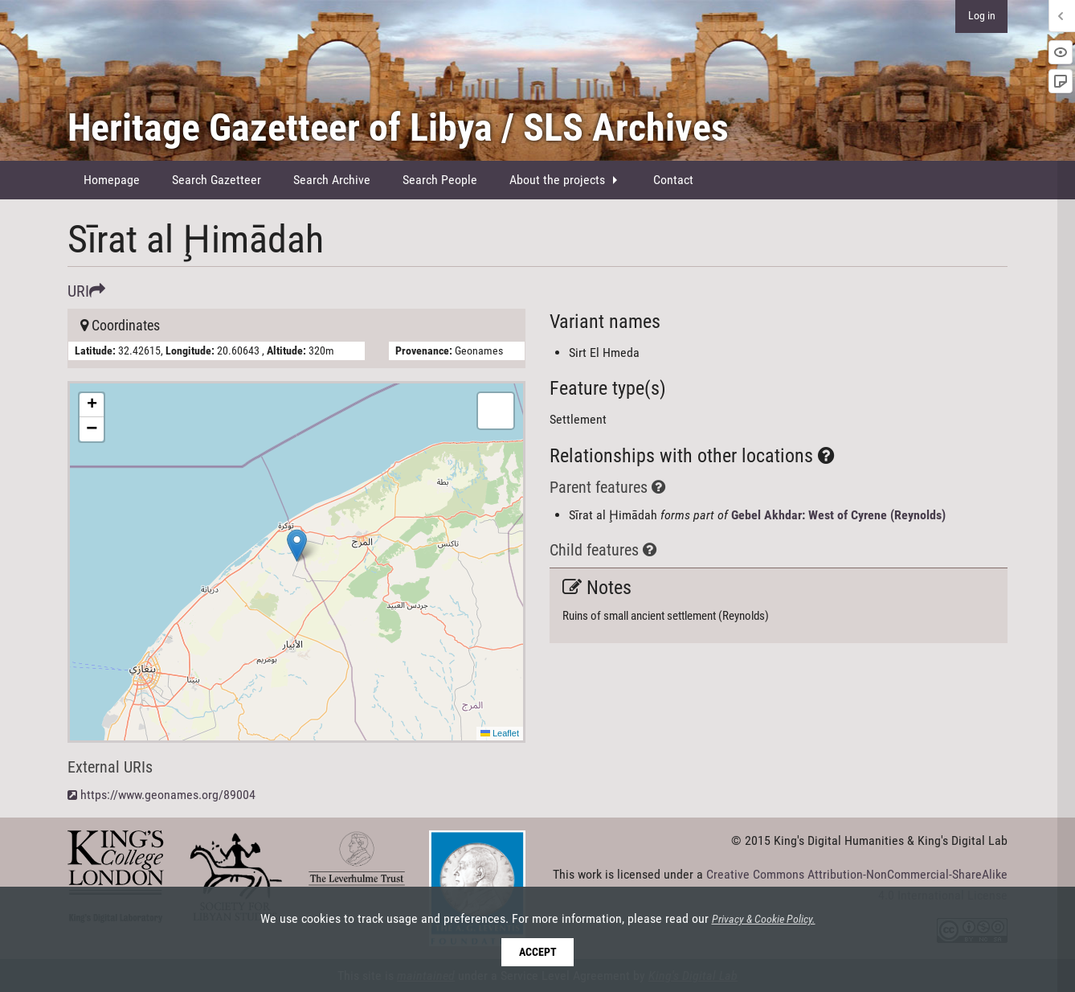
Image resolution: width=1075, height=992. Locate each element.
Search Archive (331, 179)
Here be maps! (294, 562)
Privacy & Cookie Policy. (763, 919)
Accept (538, 952)
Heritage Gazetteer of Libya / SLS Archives (398, 127)
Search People (440, 179)
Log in (981, 16)
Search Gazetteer (216, 179)
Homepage (112, 179)
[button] (297, 545)
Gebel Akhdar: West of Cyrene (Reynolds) (838, 515)
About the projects (557, 179)
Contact (673, 179)
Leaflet (499, 733)
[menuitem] (111, 180)
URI (86, 291)
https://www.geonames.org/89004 (167, 794)
